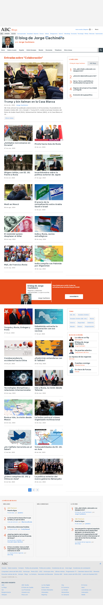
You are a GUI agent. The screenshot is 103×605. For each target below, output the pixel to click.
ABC (1, 33)
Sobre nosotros (12, 568)
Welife (83, 594)
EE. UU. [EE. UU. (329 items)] (72, 314)
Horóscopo (26, 571)
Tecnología (81, 33)
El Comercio (65, 587)
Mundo (41, 50)
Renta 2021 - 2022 (36, 571)
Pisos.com (25, 594)
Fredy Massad (25, 529)
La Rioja (4, 587)
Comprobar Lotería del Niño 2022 (12, 571)
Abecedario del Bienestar (45, 574)
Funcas (77, 371)
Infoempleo (45, 592)
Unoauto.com (26, 592)
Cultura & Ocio (47, 34)
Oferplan (4, 594)
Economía (74, 33)
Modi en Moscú (11, 204)
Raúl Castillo (78, 339)
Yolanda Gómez (80, 365)
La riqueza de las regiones (80, 357)
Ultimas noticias (60, 571)
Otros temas (68, 50)
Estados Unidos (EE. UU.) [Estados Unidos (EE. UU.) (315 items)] (78, 318)
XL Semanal (65, 594)
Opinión (7, 33)
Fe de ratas (10, 513)
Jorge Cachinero (22, 105)
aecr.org (71, 359)
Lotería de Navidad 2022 (89, 574)
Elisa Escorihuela (27, 522)
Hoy (62, 585)
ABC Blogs (93, 63)
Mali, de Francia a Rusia (15, 265)
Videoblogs (67, 33)
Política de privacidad (31, 568)
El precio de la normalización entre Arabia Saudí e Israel (48, 204)
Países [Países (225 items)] (80, 326)
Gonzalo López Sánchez (15, 542)
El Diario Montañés (47, 590)
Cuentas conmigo (82, 363)
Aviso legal (68, 568)
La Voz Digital (46, 585)
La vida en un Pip (82, 337)
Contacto (21, 568)
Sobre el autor (12, 50)
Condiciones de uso (58, 568)
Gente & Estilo (61, 34)
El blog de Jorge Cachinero (39, 38)
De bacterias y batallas (14, 540)
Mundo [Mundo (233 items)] (72, 326)
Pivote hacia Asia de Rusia (48, 144)
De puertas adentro (83, 350)
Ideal (82, 587)
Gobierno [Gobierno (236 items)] (91, 322)
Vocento (4, 568)
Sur (3, 590)
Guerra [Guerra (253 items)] (72, 322)
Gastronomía (99, 33)
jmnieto (20, 513)
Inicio (3, 50)
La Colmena (32, 574)
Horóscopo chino (49, 571)
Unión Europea (31, 50)
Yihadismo (58, 50)
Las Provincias (26, 590)
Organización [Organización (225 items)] (89, 326)
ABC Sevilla (25, 585)
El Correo (84, 585)
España (21, 50)
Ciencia (42, 33)
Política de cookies (45, 568)
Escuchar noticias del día (9, 574)
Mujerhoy (44, 594)
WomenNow (65, 592)
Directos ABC (58, 574)
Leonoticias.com (86, 590)
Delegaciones (54, 33)
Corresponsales (21, 33)
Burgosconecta (6, 592)
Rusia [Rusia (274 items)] (92, 318)
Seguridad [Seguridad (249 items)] (81, 322)
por (24, 42)
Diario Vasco (45, 587)
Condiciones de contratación (81, 568)
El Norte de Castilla (27, 587)
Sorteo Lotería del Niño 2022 (72, 574)
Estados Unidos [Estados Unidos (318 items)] (83, 314)
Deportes (36, 33)
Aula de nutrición (12, 522)
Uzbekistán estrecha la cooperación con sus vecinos (46, 329)
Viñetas (86, 33)
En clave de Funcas (83, 369)
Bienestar (92, 33)
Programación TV (71, 571)
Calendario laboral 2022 (85, 571)
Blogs (13, 33)
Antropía (20, 574)
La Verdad (64, 590)
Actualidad (30, 33)
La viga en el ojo (12, 529)
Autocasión (84, 592)
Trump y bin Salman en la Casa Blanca (29, 101)
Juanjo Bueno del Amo (82, 352)
